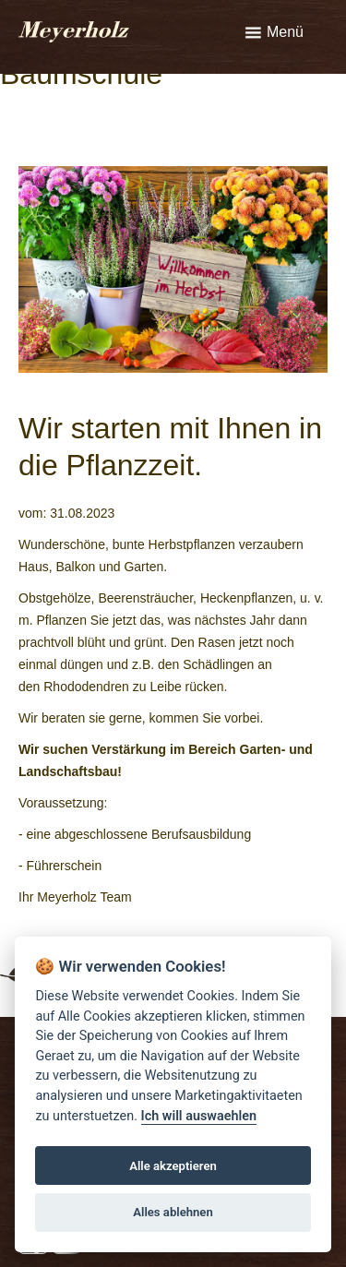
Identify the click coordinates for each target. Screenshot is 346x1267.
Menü (285, 32)
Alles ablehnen (173, 1212)
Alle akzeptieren (173, 1166)
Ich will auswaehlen (199, 1116)
